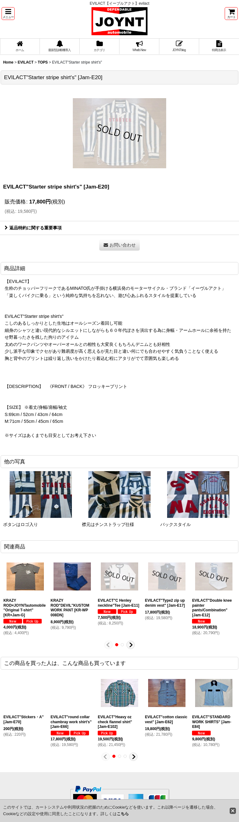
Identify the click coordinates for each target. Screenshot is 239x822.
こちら (123, 813)
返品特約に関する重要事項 (33, 227)
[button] (8, 13)
